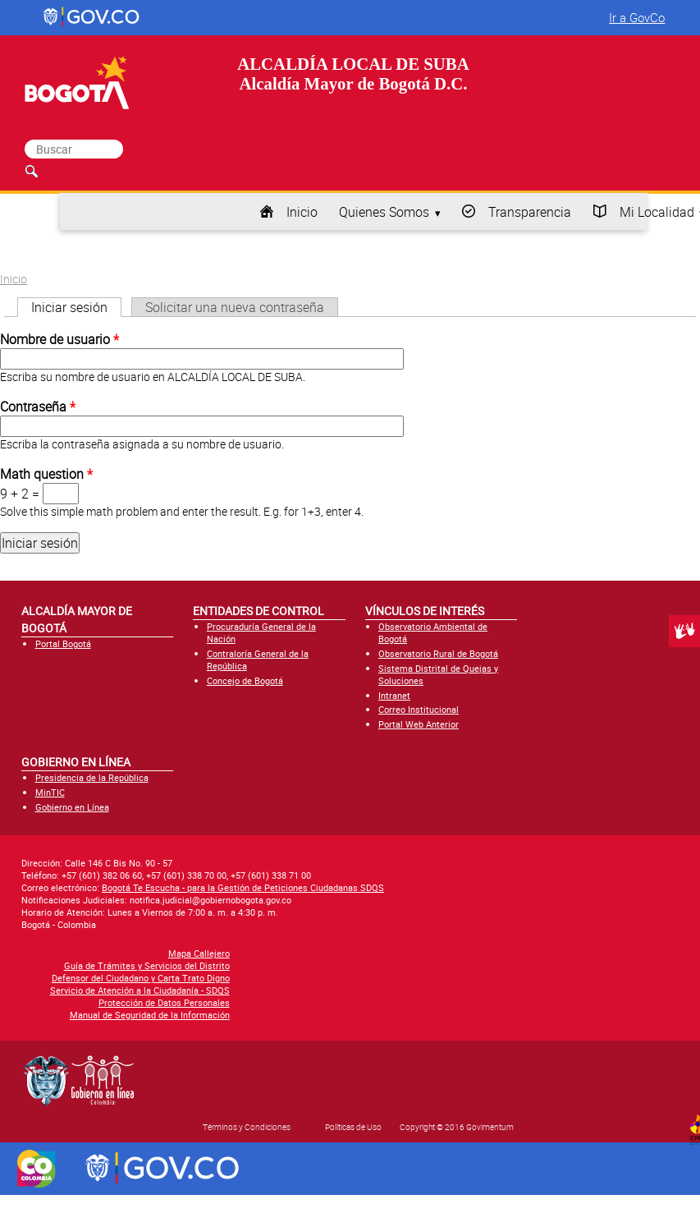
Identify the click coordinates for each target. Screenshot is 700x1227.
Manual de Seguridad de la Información (150, 1015)
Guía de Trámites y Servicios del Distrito (147, 965)
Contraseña (37, 407)
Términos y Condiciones (247, 1127)
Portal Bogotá (63, 643)
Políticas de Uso (353, 1127)
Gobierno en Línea (72, 807)
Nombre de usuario (59, 339)
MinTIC (50, 792)
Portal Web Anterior (418, 724)
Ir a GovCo (637, 17)
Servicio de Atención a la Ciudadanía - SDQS (140, 990)
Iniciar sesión (76, 307)
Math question (46, 474)
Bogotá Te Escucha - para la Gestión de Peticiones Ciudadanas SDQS (243, 887)
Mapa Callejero (199, 953)
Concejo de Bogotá (245, 680)
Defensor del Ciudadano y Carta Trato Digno (141, 978)
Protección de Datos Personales (164, 1002)
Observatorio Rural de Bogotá (438, 653)
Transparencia (529, 212)
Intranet (394, 695)
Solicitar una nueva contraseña (234, 307)
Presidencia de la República (92, 777)
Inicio (302, 212)
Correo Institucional (418, 709)
